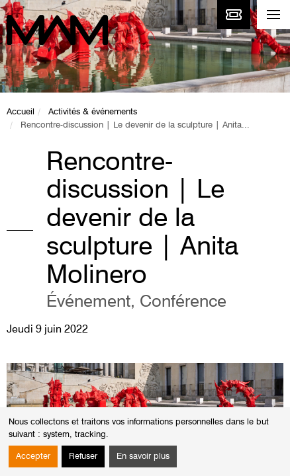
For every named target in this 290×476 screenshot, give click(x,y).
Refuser (83, 456)
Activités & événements (92, 112)
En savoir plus (143, 456)
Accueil (20, 112)
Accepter (33, 456)
